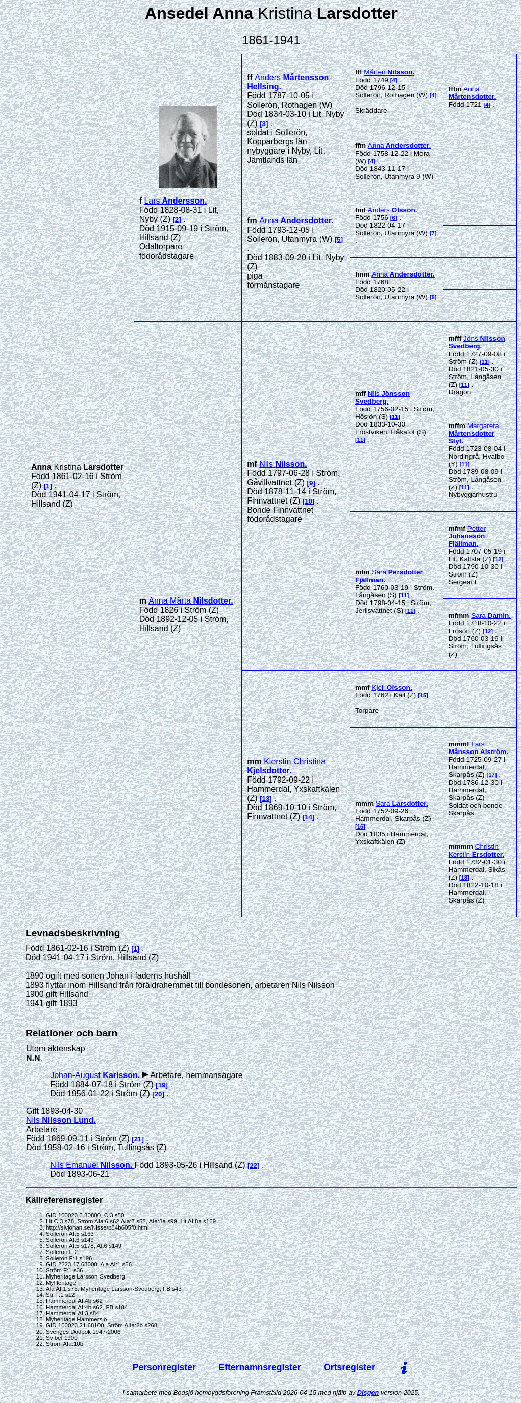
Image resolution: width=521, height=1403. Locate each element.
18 (464, 877)
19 (162, 1085)
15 (423, 695)
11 (395, 417)
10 (308, 501)
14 (308, 817)
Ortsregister (349, 1367)
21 (138, 1139)
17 (491, 775)
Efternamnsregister (259, 1367)
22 (253, 1165)
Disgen (368, 1392)
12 (498, 559)
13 (266, 799)
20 (158, 1094)
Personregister (164, 1367)
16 (360, 826)
